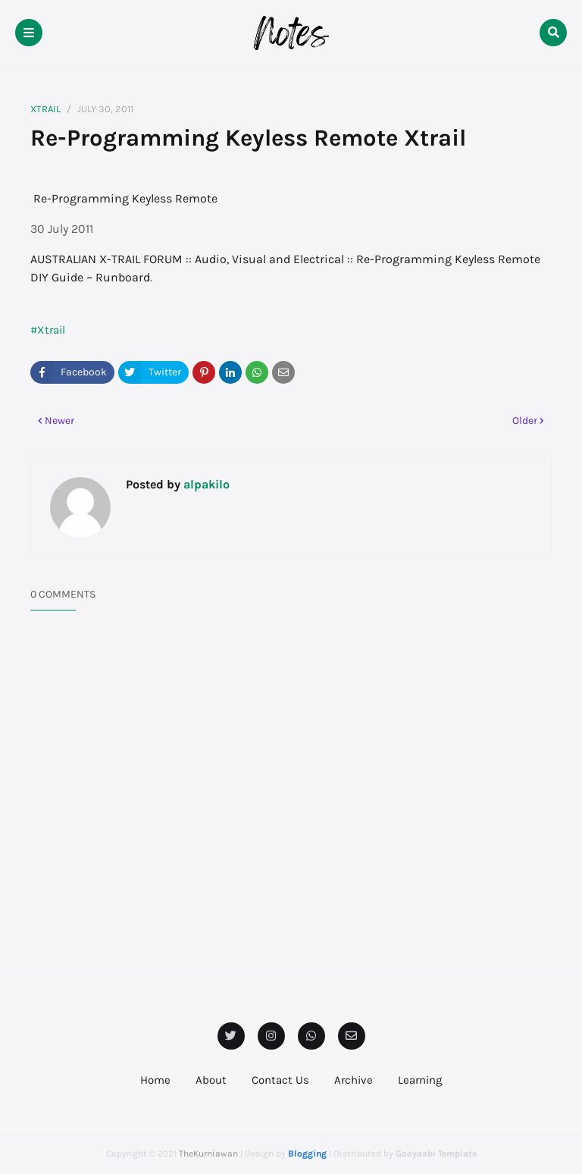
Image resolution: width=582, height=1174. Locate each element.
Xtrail (45, 109)
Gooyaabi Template (436, 1153)
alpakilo (205, 484)
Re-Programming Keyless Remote (125, 198)
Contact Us (280, 1080)
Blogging (307, 1153)
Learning (420, 1080)
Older (524, 420)
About (211, 1080)
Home (155, 1080)
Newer (59, 420)
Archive (353, 1080)
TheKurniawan (208, 1153)
